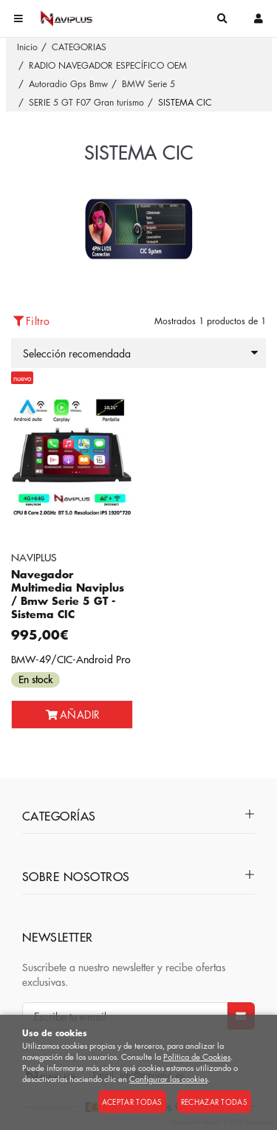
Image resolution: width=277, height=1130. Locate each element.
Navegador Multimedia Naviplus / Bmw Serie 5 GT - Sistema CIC (67, 594)
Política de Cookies (196, 1056)
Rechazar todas (214, 1101)
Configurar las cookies (168, 1078)
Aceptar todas (132, 1101)
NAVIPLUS (34, 556)
